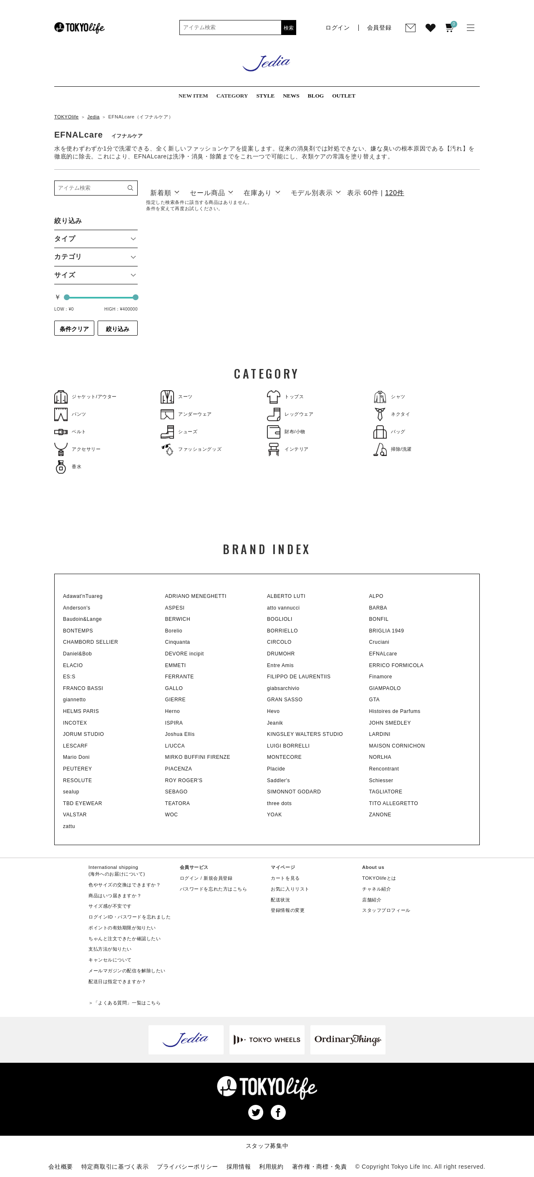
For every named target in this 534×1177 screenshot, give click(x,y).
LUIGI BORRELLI (288, 746)
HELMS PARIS (81, 711)
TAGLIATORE (386, 792)
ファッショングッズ (191, 449)
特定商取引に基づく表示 (115, 1166)
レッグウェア (290, 414)
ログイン (189, 878)
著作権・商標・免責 (319, 1166)
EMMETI (175, 665)
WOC (171, 815)
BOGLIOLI (279, 619)
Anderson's (77, 608)
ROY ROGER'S (184, 780)
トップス (285, 396)
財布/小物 (286, 431)
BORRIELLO (282, 631)
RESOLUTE (77, 780)
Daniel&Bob (77, 654)
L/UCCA (175, 746)
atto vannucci (283, 608)
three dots (279, 803)
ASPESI (175, 608)
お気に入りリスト (290, 888)
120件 (394, 192)
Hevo (273, 711)
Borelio (174, 631)
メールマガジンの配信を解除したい (127, 970)
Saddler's (278, 780)
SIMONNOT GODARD (294, 792)
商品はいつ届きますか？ (114, 895)
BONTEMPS (78, 631)
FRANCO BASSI (83, 688)
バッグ (389, 431)
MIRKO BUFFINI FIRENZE (198, 757)
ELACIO (73, 665)
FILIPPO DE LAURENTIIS (299, 677)
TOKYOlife (66, 116)
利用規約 (271, 1166)
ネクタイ (391, 414)
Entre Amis (280, 665)
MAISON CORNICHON (397, 746)
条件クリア (74, 329)
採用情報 (239, 1166)
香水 (67, 466)
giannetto (74, 700)
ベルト (70, 431)
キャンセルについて (110, 959)
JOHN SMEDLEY (390, 723)
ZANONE (380, 815)
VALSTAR (75, 815)
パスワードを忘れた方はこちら (213, 888)
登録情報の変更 (288, 910)
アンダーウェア (186, 414)
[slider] (67, 297)
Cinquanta (177, 642)
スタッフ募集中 (267, 1145)
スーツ (177, 396)
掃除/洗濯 (392, 449)
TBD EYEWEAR (82, 803)
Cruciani (379, 642)
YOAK (274, 815)
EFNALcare (383, 654)
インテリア (288, 449)
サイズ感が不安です (110, 905)
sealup (71, 792)
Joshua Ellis (180, 734)
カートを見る (285, 878)
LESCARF (75, 746)
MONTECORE (284, 757)
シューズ (179, 431)
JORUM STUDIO (83, 734)
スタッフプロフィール (386, 910)
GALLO (174, 688)
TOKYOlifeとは (379, 878)
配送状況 (280, 899)
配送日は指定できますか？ (117, 981)
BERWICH (178, 619)
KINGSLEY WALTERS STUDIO (305, 734)
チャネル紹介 (376, 888)
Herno (172, 711)
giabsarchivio (283, 688)
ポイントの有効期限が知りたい (122, 927)
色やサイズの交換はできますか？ (124, 884)
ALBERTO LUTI (286, 596)
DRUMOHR (281, 654)
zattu (69, 826)
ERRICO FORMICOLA (396, 665)
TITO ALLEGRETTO (393, 803)
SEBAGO (176, 792)
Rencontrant (384, 769)
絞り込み (117, 329)
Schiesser (381, 780)
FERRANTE (179, 677)
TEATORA (177, 803)
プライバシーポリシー (187, 1166)
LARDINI (380, 734)
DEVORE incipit (184, 654)
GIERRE (175, 700)
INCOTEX (75, 723)
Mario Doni (76, 757)
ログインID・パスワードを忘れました (129, 916)
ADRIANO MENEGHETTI (196, 596)
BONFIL (379, 619)
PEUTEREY (77, 769)
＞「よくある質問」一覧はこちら (124, 1002)
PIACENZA (178, 769)
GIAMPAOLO (385, 688)
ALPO (376, 596)
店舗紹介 (371, 899)
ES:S (69, 677)
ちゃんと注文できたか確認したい (124, 938)
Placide (276, 769)
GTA (374, 700)
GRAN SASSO (284, 700)
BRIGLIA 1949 (386, 631)
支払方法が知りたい (110, 948)
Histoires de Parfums (395, 711)
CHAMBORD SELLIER (90, 642)
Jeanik (275, 723)
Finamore (380, 677)
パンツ (70, 414)
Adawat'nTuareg (83, 596)
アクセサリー (77, 449)
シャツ (389, 396)
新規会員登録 (218, 878)
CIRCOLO (279, 642)
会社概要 (60, 1166)
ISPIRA (174, 723)
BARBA (378, 608)
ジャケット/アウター (85, 396)
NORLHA (380, 757)
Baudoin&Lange (82, 619)
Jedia (93, 116)
